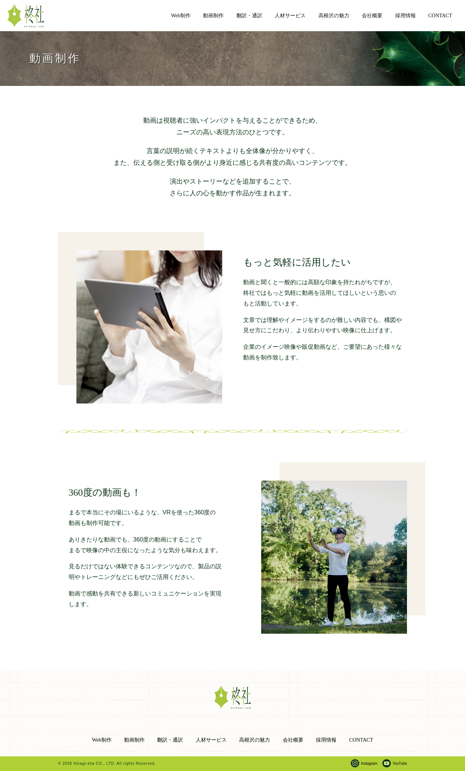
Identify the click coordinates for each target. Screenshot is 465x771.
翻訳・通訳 (249, 15)
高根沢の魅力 (333, 15)
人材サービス (290, 15)
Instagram (369, 763)
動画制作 (213, 15)
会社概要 (372, 15)
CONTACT (440, 15)
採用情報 (405, 15)
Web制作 (181, 15)
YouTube (400, 763)
